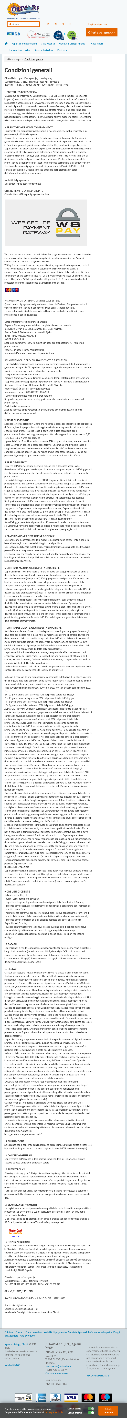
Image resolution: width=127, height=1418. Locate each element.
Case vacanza (48, 43)
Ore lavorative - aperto (56, 1373)
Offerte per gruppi (101, 32)
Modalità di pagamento (55, 1332)
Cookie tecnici (74, 1408)
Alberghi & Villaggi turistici (73, 43)
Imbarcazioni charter (19, 50)
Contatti (19, 1332)
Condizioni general (33, 59)
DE (63, 24)
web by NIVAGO (12, 1365)
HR (47, 24)
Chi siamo (9, 1332)
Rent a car (62, 50)
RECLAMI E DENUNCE (97, 1375)
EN (55, 24)
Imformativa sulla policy (100, 1332)
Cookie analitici (74, 1412)
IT (70, 24)
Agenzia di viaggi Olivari (16, 1344)
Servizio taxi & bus (43, 50)
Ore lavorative (27, 1335)
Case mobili (97, 43)
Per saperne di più (54, 1412)
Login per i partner (97, 24)
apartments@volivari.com (58, 1366)
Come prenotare (33, 1332)
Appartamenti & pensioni (24, 43)
